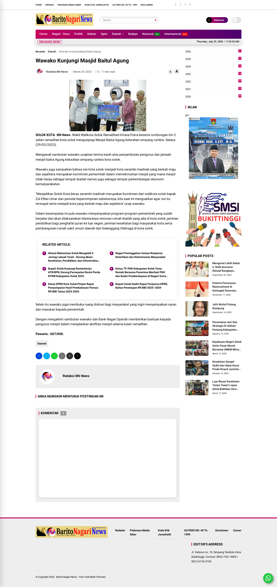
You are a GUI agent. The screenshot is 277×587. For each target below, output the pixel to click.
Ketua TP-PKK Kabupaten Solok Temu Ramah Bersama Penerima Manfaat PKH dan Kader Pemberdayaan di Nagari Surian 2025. (141, 272)
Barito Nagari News (66, 576)
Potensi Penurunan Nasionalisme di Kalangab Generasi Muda (224, 287)
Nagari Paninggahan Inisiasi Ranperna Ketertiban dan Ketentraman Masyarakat (140, 255)
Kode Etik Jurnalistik (97, 5)
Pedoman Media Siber (69, 5)
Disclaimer (147, 5)
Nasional (151, 34)
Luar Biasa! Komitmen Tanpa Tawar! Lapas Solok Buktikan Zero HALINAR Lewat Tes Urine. (225, 385)
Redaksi (49, 5)
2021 (213, 89)
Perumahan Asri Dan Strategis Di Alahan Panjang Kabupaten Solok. (224, 326)
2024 (213, 66)
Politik (78, 34)
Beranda (40, 51)
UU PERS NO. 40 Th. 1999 (124, 5)
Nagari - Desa (61, 34)
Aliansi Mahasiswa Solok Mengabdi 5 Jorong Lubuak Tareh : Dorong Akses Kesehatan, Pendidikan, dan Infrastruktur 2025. (73, 257)
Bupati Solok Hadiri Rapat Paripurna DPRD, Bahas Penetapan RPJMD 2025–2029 (141, 285)
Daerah (116, 34)
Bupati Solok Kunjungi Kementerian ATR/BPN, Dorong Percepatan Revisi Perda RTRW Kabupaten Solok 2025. (74, 272)
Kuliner (91, 34)
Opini (104, 34)
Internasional (176, 34)
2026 (213, 51)
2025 (213, 59)
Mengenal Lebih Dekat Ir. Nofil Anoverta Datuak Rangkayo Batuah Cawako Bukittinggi (226, 267)
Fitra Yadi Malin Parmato (92, 576)
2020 (213, 96)
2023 (213, 74)
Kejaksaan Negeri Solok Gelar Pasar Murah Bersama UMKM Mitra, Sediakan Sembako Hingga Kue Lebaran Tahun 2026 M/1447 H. (226, 345)
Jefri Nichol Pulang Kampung (224, 306)
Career (237, 530)
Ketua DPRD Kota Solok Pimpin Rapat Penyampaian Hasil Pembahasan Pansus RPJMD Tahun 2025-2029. (73, 287)
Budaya (133, 34)
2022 (213, 81)
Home (39, 5)
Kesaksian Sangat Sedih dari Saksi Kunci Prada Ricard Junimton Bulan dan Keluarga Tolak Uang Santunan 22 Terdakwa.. (226, 365)
